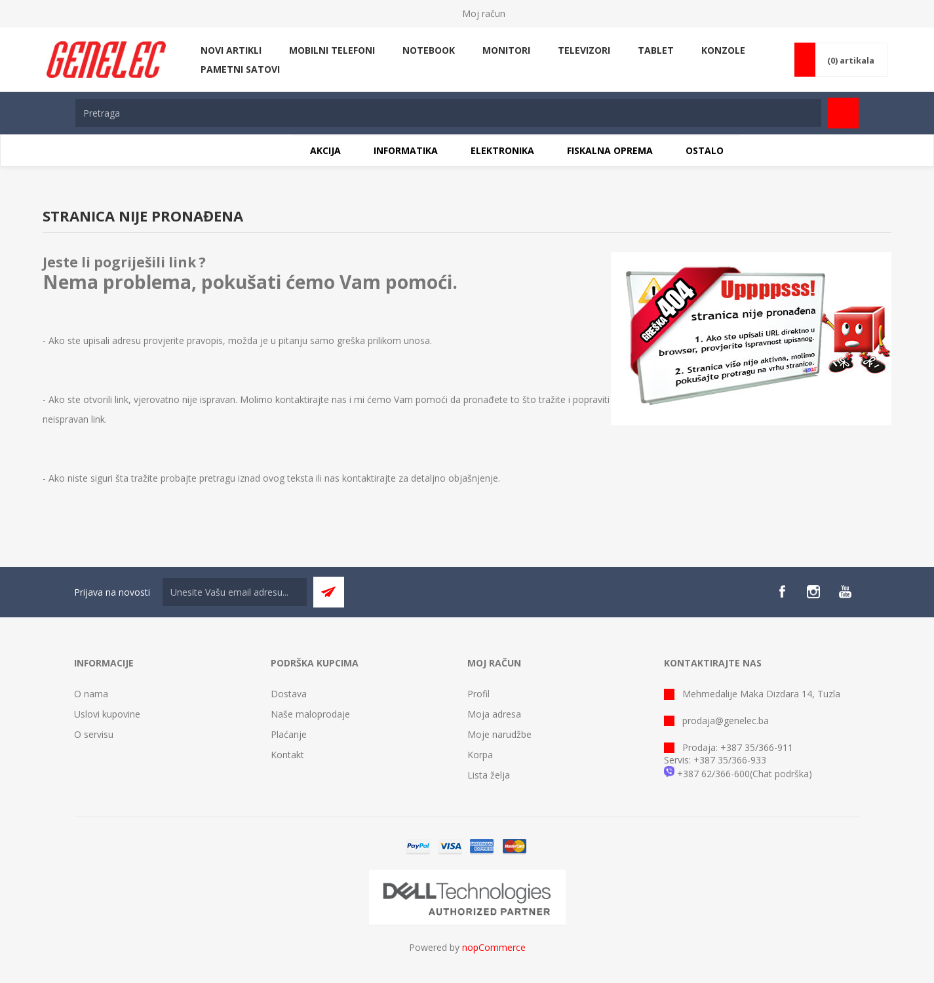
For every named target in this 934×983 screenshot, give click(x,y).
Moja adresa (494, 714)
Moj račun (483, 13)
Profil (478, 693)
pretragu (217, 478)
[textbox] (448, 113)
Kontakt (287, 754)
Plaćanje (289, 734)
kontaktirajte (369, 478)
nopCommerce (494, 947)
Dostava (289, 693)
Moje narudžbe (499, 734)
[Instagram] (813, 591)
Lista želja (488, 775)
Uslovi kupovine (107, 714)
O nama (91, 693)
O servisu (93, 734)
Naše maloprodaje (310, 714)
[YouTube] (844, 591)
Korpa (480, 754)
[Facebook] (781, 591)
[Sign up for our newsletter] (235, 592)
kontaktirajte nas (311, 399)
